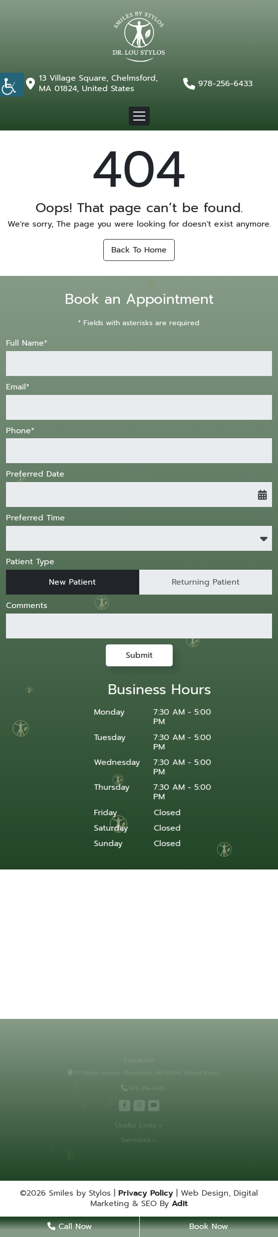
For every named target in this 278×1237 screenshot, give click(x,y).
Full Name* (26, 343)
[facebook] (125, 1105)
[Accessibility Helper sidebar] (12, 85)
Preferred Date (35, 474)
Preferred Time (35, 518)
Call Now (69, 1227)
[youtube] (152, 1105)
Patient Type (30, 562)
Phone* (20, 431)
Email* (17, 387)
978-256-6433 (225, 84)
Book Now (208, 1227)
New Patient (72, 582)
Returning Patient (206, 582)
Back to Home (139, 250)
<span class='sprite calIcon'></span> (263, 494)
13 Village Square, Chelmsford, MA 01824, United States (98, 83)
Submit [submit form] (139, 655)
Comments (26, 606)
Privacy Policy (145, 1193)
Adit (180, 1204)
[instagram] (139, 1105)
